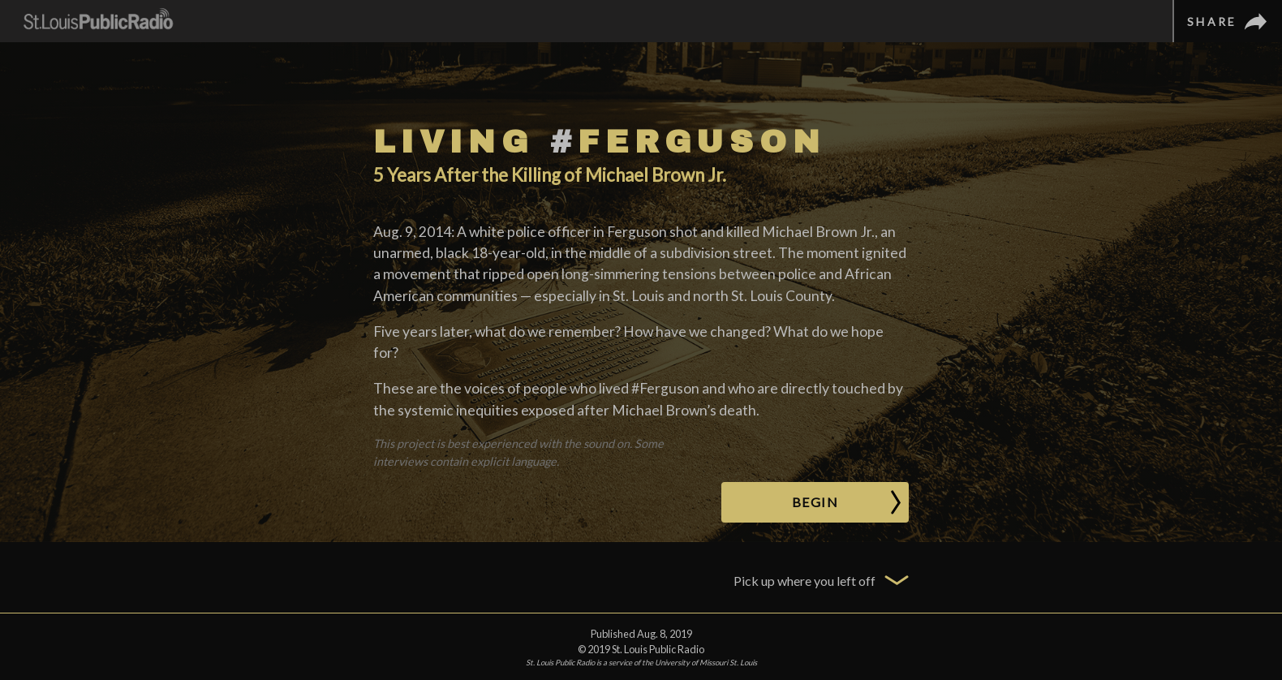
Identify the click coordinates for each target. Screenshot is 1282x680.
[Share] (1227, 21)
